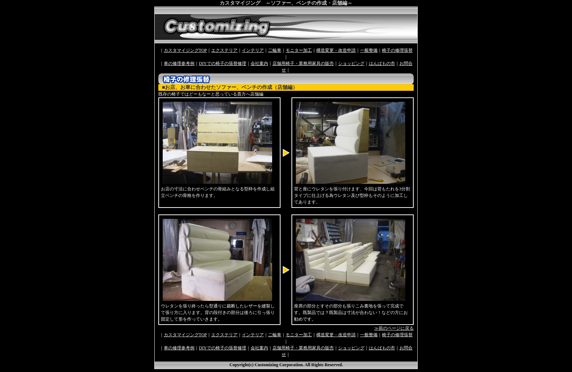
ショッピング (351, 63)
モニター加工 (299, 50)
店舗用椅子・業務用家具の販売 (303, 63)
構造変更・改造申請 (336, 50)
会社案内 (259, 63)
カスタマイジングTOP (185, 50)
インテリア (253, 50)
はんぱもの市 (382, 63)
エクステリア (224, 50)
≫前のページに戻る (394, 328)
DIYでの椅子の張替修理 (222, 63)
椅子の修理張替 (397, 50)
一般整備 (369, 50)
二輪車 (274, 50)
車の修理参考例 (179, 63)
